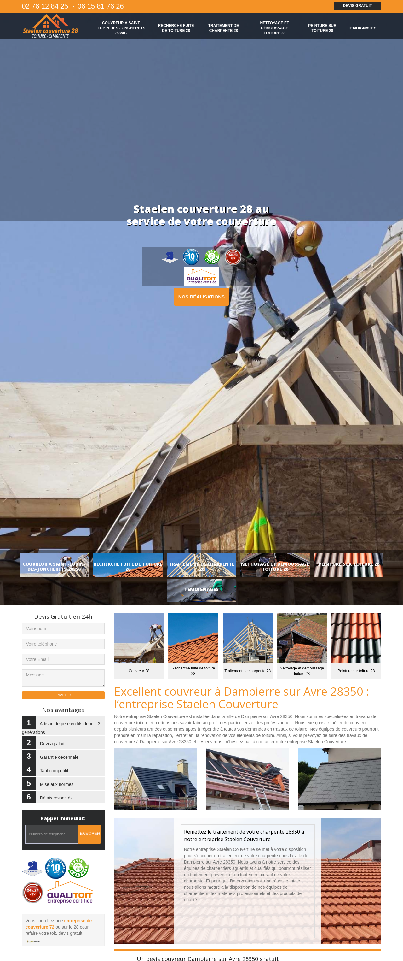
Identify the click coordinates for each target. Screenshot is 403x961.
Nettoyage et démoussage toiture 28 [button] (274, 28)
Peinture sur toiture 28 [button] (322, 28)
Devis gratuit (357, 6)
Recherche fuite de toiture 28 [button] (176, 28)
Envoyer (90, 834)
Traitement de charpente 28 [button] (223, 28)
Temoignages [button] (362, 28)
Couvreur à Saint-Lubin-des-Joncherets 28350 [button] (121, 28)
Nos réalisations (201, 296)
